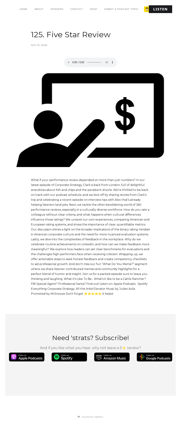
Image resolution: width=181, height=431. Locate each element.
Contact (76, 9)
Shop (93, 9)
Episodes (57, 9)
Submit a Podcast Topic (121, 9)
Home (23, 9)
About (39, 9)
